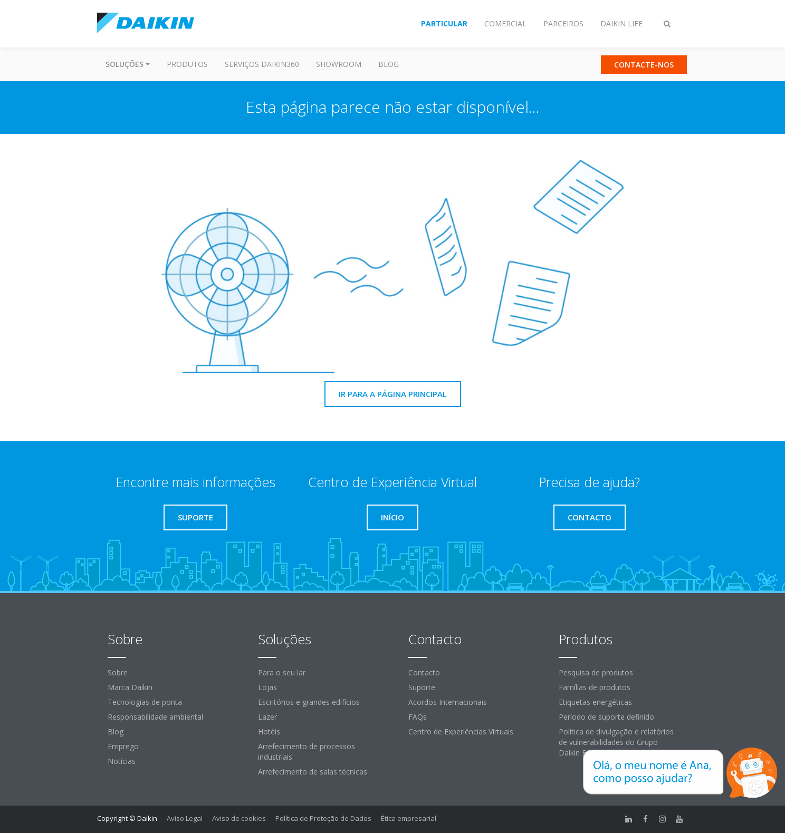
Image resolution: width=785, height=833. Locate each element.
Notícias (122, 761)
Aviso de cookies (239, 818)
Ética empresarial (408, 818)
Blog (388, 64)
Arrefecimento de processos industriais (306, 751)
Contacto (424, 672)
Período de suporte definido (606, 717)
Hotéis (269, 732)
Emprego (123, 746)
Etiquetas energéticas (595, 702)
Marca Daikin (130, 687)
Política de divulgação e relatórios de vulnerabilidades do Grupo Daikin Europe (616, 742)
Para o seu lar (281, 672)
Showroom (338, 64)
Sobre (118, 672)
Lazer (267, 717)
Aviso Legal (185, 818)
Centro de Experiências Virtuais (460, 732)
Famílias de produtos (594, 687)
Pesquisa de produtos (596, 672)
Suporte (421, 687)
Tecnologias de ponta (145, 702)
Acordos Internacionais (447, 702)
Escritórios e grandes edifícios (309, 702)
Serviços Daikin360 (262, 64)
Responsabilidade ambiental (155, 717)
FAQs (417, 717)
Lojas (267, 687)
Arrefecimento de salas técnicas (312, 772)
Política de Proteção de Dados (323, 818)
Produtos (187, 64)
